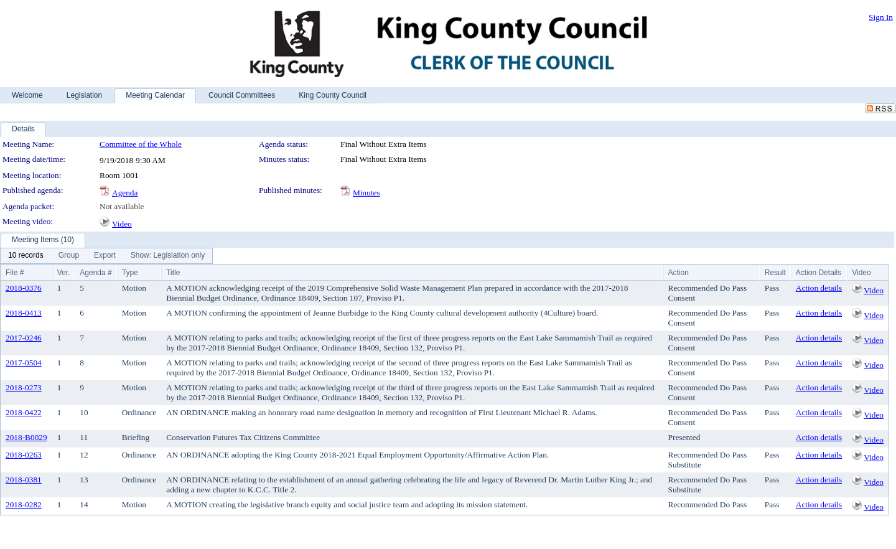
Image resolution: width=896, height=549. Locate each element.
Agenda (125, 192)
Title (173, 272)
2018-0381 (24, 479)
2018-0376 (24, 288)
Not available (122, 206)
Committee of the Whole (141, 144)
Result (775, 272)
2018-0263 (24, 454)
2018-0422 (24, 412)
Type (130, 272)
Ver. (63, 272)
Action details (819, 288)
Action (678, 272)
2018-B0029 (26, 437)
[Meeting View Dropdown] (167, 255)
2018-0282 (24, 504)
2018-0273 (24, 387)
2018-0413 (24, 312)
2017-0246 (24, 337)
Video (122, 223)
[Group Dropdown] (68, 255)
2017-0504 (24, 362)
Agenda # (95, 272)
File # (15, 272)
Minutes (366, 192)
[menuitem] (26, 255)
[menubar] (106, 256)
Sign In (881, 17)
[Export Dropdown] (104, 255)
